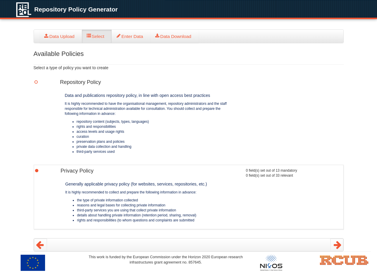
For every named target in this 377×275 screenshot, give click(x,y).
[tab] (61, 36)
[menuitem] (61, 36)
